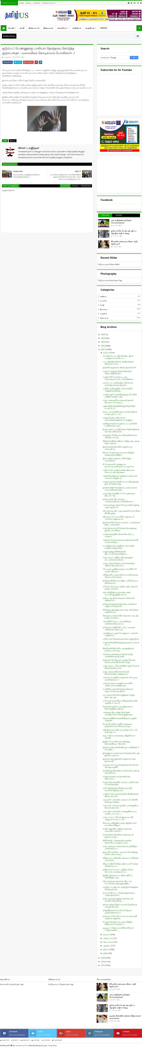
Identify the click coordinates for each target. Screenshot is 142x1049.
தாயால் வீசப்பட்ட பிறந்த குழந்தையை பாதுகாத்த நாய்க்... (119, 894)
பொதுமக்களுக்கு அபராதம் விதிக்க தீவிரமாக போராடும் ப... (118, 923)
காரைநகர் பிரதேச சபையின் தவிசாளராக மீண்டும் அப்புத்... (120, 436)
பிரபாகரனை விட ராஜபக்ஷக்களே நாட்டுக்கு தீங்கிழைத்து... (121, 512)
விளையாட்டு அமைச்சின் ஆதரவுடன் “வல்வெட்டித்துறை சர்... (118, 517)
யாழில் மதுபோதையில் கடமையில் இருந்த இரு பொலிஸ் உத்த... (121, 482)
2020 (103, 957)
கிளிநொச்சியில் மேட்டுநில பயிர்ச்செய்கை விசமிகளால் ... (120, 581)
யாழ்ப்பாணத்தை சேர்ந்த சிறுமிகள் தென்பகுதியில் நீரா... (117, 372)
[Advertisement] (119, 174)
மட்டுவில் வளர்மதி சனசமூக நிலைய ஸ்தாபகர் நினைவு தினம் (118, 690)
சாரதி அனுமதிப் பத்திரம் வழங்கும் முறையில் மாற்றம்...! (117, 829)
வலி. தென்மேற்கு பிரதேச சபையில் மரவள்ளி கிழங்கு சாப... (117, 789)
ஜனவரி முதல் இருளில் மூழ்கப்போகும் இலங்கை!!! (119, 760)
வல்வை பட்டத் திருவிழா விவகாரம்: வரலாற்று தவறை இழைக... (118, 383)
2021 (103, 349)
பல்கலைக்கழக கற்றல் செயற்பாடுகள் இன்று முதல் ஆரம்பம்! (121, 506)
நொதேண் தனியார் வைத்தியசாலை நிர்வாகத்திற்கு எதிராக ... (117, 707)
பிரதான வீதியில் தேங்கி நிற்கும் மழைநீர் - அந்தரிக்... (120, 719)
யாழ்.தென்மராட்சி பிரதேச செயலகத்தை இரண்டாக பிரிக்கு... (119, 529)
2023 (103, 342)
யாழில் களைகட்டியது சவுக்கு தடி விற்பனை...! (117, 777)
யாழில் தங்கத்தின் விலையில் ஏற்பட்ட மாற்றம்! (118, 535)
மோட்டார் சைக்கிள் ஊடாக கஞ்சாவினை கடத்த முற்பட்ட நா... (120, 413)
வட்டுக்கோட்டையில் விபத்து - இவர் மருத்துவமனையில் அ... (118, 357)
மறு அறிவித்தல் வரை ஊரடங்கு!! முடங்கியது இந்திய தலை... (116, 593)
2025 (103, 334)
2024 (103, 338)
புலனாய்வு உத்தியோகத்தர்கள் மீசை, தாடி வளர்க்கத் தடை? (120, 678)
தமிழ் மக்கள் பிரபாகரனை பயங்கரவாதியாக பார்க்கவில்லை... (118, 500)
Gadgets (4, 1040)
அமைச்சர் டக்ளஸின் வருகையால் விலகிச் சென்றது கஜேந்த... (120, 800)
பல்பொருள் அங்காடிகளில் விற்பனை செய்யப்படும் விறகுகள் (118, 471)
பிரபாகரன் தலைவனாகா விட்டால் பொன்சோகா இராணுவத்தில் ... (117, 882)
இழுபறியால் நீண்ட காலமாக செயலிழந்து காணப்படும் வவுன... (120, 853)
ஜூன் (106, 953)
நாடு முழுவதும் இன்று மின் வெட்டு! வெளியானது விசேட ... (118, 899)
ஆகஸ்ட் (107, 945)
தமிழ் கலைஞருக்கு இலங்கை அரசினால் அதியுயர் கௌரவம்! (120, 605)
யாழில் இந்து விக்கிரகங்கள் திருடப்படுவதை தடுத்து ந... (115, 552)
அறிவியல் (76, 28)
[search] (113, 58)
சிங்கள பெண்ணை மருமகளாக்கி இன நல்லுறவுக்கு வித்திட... (119, 453)
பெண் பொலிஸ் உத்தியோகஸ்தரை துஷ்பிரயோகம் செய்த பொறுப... (117, 725)
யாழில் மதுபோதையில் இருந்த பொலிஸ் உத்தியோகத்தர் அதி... (120, 395)
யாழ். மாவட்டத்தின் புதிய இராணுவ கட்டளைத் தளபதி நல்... (118, 558)
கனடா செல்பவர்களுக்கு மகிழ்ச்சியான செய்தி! (119, 736)
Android (25, 1040)
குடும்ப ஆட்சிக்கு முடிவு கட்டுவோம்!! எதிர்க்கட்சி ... (118, 599)
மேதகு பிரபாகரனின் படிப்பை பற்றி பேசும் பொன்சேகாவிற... (121, 783)
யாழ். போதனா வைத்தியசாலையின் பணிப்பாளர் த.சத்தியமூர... (118, 684)
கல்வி (21, 28)
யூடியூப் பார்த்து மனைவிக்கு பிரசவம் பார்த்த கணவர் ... (118, 929)
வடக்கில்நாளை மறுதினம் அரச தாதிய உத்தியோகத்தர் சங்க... (119, 546)
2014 (103, 961)
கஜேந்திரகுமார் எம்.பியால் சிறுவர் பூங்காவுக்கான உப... (117, 911)
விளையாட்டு (33, 28)
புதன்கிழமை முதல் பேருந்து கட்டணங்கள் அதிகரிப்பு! (120, 634)
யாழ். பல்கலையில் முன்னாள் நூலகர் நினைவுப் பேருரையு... (118, 401)
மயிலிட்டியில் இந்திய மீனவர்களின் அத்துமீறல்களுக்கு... (118, 389)
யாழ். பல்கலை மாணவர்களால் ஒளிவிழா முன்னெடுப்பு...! (120, 847)
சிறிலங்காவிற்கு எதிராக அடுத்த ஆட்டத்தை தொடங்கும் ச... (121, 442)
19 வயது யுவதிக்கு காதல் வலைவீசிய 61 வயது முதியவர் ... (120, 570)
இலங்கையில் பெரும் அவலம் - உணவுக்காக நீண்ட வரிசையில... (121, 523)
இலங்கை (12, 141)
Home (21, 3)
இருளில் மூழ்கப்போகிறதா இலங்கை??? (119, 367)
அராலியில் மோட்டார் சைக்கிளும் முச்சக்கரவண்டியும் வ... (117, 622)
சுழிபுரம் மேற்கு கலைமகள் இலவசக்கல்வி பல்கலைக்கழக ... (120, 541)
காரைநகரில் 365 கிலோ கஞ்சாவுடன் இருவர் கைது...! (118, 835)
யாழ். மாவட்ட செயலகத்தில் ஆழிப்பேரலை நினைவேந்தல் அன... (121, 666)
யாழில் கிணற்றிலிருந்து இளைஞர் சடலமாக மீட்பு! (121, 643)
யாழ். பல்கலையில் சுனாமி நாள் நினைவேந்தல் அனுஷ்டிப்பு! (116, 672)
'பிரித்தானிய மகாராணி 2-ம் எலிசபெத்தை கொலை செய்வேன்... (120, 576)
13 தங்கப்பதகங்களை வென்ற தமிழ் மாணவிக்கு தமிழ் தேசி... (118, 655)
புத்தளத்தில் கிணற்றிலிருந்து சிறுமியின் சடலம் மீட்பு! (119, 407)
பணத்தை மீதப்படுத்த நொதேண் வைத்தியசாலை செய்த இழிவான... (118, 713)
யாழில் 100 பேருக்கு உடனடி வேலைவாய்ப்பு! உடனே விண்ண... (118, 378)
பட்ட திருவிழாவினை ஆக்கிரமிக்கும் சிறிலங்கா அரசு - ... (118, 362)
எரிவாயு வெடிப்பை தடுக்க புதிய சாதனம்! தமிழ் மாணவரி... (120, 587)
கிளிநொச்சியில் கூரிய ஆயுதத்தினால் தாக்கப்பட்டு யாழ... (118, 649)
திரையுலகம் (48, 28)
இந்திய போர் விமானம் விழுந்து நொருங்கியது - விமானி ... (116, 742)
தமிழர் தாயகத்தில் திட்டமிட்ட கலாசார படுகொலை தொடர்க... (119, 628)
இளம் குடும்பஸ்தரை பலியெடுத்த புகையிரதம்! (117, 459)
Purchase (57, 1040)
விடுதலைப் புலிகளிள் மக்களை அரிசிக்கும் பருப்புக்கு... (121, 859)
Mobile (15, 1040)
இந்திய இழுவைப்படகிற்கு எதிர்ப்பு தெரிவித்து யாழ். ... (117, 876)
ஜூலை (106, 949)
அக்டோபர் (108, 938)
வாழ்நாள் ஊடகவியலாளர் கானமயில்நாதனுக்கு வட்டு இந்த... (118, 418)
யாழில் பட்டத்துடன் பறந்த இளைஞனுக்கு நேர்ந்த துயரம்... (120, 888)
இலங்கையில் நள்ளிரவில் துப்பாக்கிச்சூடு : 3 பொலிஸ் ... (121, 748)
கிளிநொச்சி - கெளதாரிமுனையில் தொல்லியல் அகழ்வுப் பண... (117, 841)
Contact (37, 3)
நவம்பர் (106, 934)
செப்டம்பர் (108, 942)
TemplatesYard (21, 1045)
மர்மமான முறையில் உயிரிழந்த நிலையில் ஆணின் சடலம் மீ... (120, 701)
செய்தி (11, 28)
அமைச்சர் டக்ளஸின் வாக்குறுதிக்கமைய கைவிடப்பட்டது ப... (120, 812)
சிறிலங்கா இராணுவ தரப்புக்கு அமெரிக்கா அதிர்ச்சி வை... (120, 611)
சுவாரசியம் (62, 28)
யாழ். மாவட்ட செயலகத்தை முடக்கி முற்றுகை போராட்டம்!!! (118, 818)
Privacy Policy (48, 3)
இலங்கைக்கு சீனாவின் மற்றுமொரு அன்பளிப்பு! (117, 448)
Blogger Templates (49, 1045)
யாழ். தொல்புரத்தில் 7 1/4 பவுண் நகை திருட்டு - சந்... (119, 494)
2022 (103, 345)
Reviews (46, 1040)
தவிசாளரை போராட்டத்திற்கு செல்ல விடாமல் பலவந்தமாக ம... (118, 870)
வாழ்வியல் (90, 28)
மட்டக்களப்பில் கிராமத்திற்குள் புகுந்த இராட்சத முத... (119, 696)
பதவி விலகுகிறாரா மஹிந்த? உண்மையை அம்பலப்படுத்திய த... (120, 477)
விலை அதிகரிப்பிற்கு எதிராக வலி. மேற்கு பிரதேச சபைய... (120, 864)
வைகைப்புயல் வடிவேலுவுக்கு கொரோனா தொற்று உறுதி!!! (121, 766)
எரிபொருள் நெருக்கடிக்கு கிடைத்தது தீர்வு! (121, 639)
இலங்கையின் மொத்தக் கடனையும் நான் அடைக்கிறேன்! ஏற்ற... (120, 488)
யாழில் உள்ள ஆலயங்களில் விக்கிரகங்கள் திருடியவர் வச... (121, 795)
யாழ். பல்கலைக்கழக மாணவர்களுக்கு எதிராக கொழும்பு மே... (119, 564)
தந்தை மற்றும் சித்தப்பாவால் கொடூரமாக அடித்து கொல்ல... (120, 905)
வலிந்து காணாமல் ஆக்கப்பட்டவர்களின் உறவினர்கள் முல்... (120, 424)
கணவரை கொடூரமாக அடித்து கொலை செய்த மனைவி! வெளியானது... (119, 661)
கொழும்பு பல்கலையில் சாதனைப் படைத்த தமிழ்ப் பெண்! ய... (121, 616)
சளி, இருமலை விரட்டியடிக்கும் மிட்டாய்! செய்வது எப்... (120, 731)
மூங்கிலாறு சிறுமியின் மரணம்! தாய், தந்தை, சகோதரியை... (121, 771)
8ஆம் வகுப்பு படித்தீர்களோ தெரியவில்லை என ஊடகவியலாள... (121, 430)
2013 (103, 965)
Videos (103, 28)
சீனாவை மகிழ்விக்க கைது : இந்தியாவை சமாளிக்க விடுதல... (120, 824)
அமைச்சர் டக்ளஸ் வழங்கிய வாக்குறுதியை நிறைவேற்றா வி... (121, 806)
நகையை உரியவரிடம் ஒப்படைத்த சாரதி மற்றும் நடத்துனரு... (120, 917)
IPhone (36, 1040)
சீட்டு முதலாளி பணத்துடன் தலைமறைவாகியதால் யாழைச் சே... (118, 465)
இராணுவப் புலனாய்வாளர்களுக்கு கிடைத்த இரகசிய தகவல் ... (121, 754)
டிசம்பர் (106, 352)
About (28, 3)
